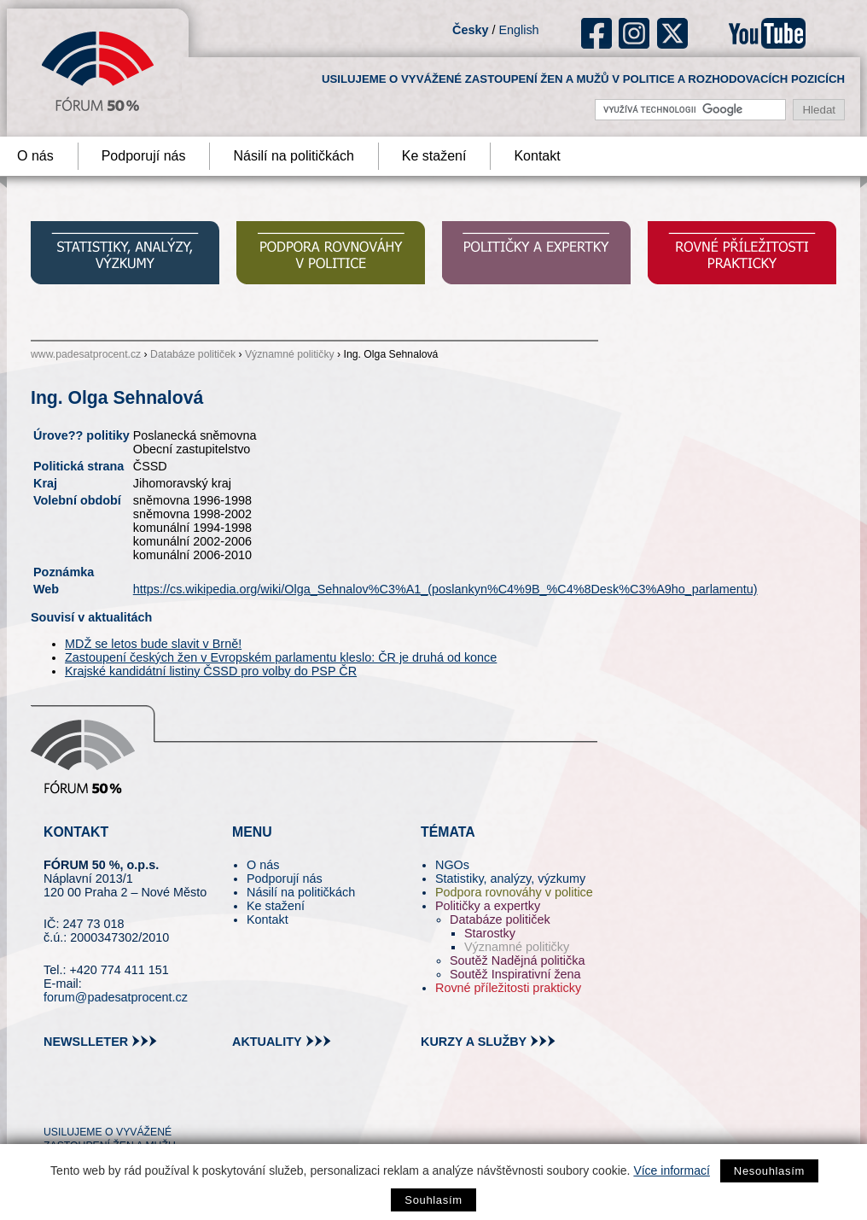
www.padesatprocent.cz (86, 354)
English (518, 30)
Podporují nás (144, 156)
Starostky (489, 933)
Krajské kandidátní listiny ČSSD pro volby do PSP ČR (211, 671)
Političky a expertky (487, 906)
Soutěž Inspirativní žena (515, 974)
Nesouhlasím (769, 1171)
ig (634, 33)
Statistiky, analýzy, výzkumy (510, 878)
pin (83, 1101)
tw (55, 1101)
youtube (767, 33)
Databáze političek (193, 354)
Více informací (671, 1170)
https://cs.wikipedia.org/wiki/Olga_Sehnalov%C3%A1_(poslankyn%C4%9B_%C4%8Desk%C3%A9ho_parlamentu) (445, 589)
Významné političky (290, 354)
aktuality (267, 1041)
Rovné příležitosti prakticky (508, 988)
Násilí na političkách (293, 156)
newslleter (86, 1041)
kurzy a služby (474, 1041)
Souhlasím (433, 1200)
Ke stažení (434, 156)
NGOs (452, 865)
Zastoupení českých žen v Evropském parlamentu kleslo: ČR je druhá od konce (281, 657)
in (139, 1101)
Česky (470, 30)
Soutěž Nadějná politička (517, 960)
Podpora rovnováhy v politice (514, 892)
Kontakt (537, 156)
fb (597, 33)
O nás (263, 865)
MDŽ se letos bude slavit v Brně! (153, 644)
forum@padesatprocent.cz (116, 997)
